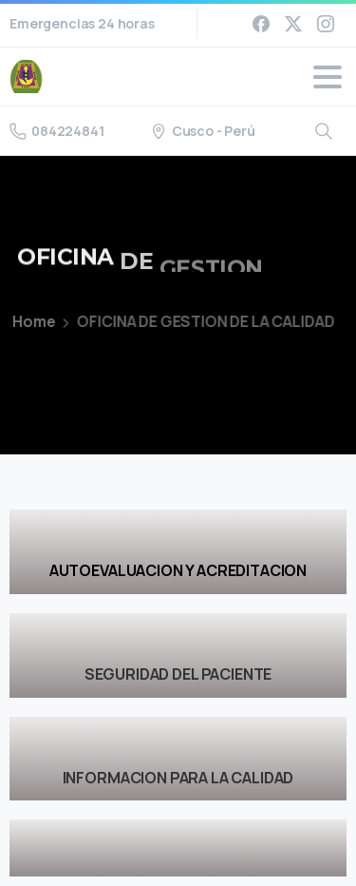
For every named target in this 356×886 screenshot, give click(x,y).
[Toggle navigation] (328, 77)
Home (26, 321)
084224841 (56, 131)
